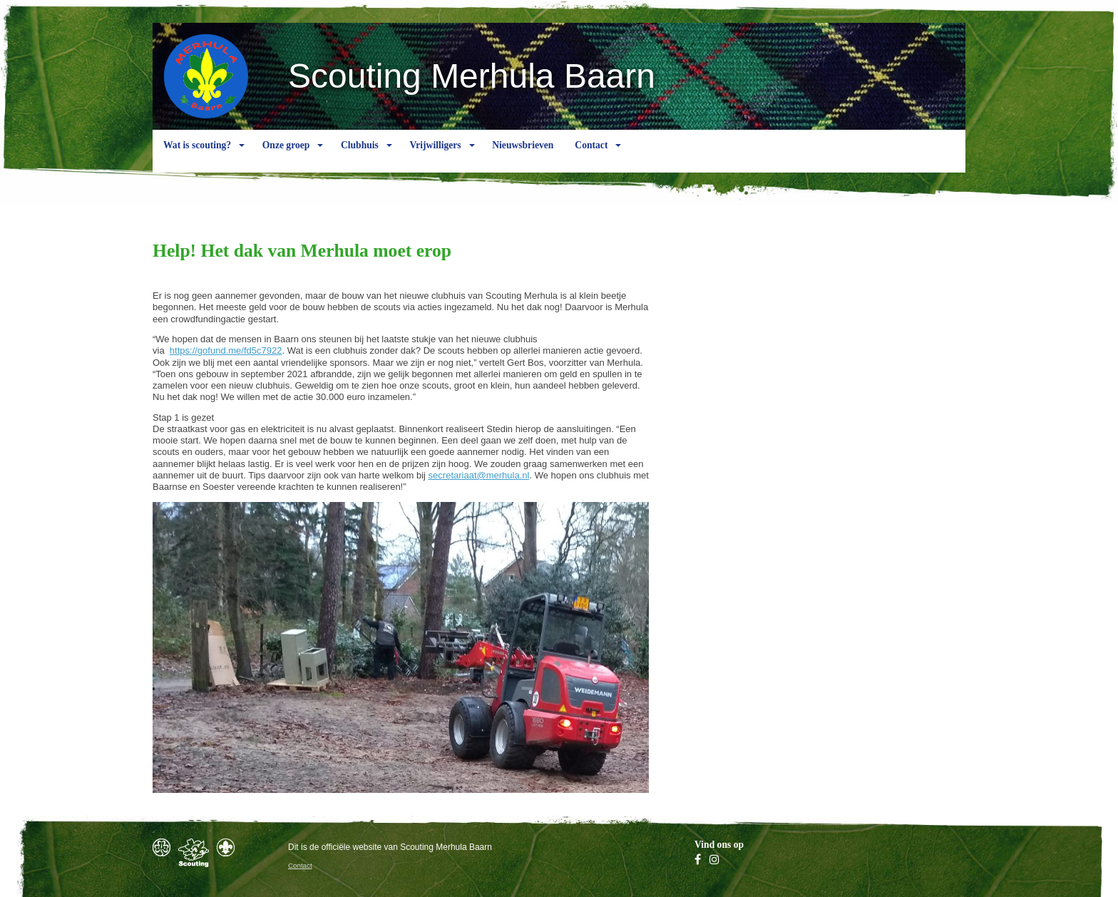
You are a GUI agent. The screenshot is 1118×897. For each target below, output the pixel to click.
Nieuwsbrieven (522, 156)
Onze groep (286, 156)
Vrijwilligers (435, 156)
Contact (591, 156)
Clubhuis (360, 156)
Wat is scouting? (197, 156)
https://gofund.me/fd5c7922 (226, 350)
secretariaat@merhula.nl (479, 475)
